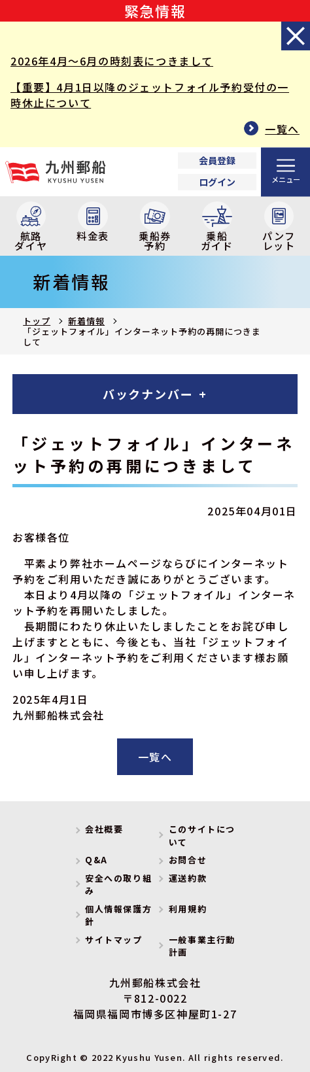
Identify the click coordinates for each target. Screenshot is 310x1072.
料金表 (93, 222)
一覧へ (282, 129)
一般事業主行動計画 (202, 946)
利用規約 (188, 909)
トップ (36, 321)
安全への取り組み (118, 884)
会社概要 (104, 829)
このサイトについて (202, 835)
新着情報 (86, 321)
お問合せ (188, 860)
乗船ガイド (217, 227)
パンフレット (279, 227)
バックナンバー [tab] (148, 393)
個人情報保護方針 (118, 915)
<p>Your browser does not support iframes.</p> (217, 171)
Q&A (96, 860)
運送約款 (188, 878)
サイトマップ (114, 939)
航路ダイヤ (30, 227)
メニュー (285, 178)
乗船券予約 (155, 227)
